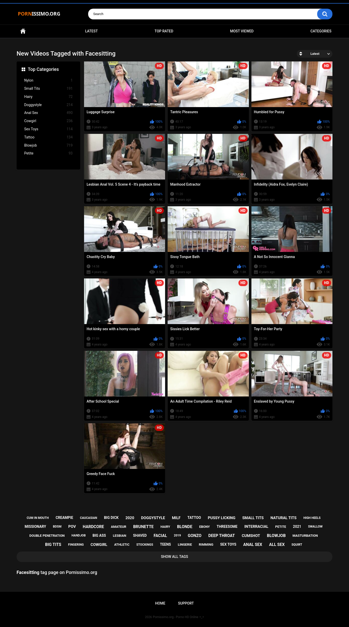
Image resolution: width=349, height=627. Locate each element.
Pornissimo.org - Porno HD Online (175, 617)
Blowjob (48, 145)
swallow (315, 526)
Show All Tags (174, 557)
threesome (227, 526)
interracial (256, 526)
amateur (118, 527)
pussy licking (221, 518)
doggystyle (153, 518)
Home (23, 31)
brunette (143, 526)
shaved (140, 535)
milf (176, 518)
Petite (48, 153)
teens (165, 544)
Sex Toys (48, 129)
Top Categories (43, 69)
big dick (111, 518)
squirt (296, 544)
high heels (311, 518)
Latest (91, 31)
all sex (277, 544)
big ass (99, 535)
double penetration (47, 536)
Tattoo (48, 137)
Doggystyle (48, 105)
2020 (129, 518)
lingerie (185, 544)
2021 (297, 526)
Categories (321, 31)
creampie (64, 518)
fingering (76, 544)
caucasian (88, 518)
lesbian (119, 536)
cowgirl (99, 544)
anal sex (252, 544)
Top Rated (164, 31)
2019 (177, 535)
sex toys (228, 544)
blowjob (276, 535)
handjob (79, 535)
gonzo (195, 535)
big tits (53, 544)
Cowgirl (48, 121)
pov (72, 526)
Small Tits (48, 88)
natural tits (284, 518)
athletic (121, 544)
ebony (204, 527)
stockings (144, 544)
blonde (184, 526)
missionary (35, 526)
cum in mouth (38, 518)
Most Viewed (241, 31)
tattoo (194, 518)
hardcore (93, 526)
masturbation (305, 536)
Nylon (48, 80)
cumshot (251, 535)
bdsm (57, 526)
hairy (165, 527)
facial (160, 535)
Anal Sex (48, 113)
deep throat (221, 535)
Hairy (48, 97)
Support (186, 603)
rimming (206, 544)
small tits (253, 518)
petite (280, 527)
